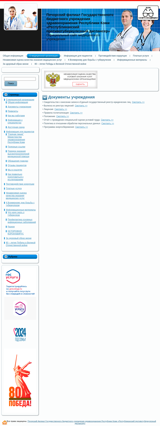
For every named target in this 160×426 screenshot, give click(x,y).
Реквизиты (13, 111)
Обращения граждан (18, 161)
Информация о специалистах (15, 121)
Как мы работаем (16, 115)
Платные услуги (14, 188)
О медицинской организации (20, 99)
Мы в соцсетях (15, 170)
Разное (11, 226)
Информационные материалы (21, 210)
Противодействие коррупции (20, 184)
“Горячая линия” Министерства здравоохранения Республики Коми (16, 138)
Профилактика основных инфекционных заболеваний (22, 220)
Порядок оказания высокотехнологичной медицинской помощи (18, 154)
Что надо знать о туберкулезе (16, 213)
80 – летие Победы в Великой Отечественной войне (20, 244)
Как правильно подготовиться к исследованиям (15, 177)
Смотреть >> (138, 102)
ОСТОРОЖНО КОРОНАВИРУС (16, 232)
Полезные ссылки (16, 146)
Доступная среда (16, 127)
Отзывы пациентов (17, 165)
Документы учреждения (19, 107)
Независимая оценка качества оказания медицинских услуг (16, 195)
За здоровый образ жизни (18, 238)
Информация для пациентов (20, 131)
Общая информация (18, 102)
